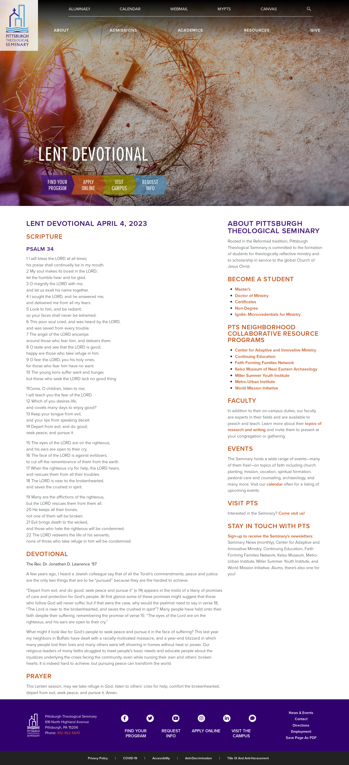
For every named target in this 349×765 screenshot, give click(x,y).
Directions (301, 725)
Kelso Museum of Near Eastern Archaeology (276, 369)
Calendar (130, 9)
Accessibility (161, 758)
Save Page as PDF (301, 737)
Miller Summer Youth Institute (262, 375)
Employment (301, 731)
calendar (275, 484)
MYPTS (224, 9)
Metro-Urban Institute (255, 381)
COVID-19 (130, 758)
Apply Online (86, 185)
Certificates (245, 302)
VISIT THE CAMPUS (241, 733)
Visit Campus (116, 185)
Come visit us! (292, 513)
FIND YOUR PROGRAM (136, 733)
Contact (301, 719)
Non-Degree (246, 308)
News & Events (301, 713)
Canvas (269, 9)
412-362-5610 (68, 732)
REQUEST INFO (171, 733)
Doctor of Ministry (251, 295)
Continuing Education (255, 356)
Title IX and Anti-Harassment (248, 758)
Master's (243, 289)
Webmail (179, 9)
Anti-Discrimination (198, 758)
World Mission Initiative (256, 388)
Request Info (148, 185)
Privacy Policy (98, 758)
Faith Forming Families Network (264, 363)
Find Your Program (55, 185)
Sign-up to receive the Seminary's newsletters (270, 536)
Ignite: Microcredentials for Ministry (267, 314)
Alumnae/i (79, 9)
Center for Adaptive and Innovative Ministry (275, 350)
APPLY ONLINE (206, 731)
